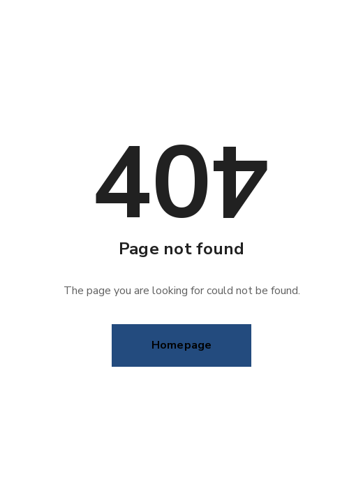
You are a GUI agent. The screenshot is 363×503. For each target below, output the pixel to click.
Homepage (181, 345)
